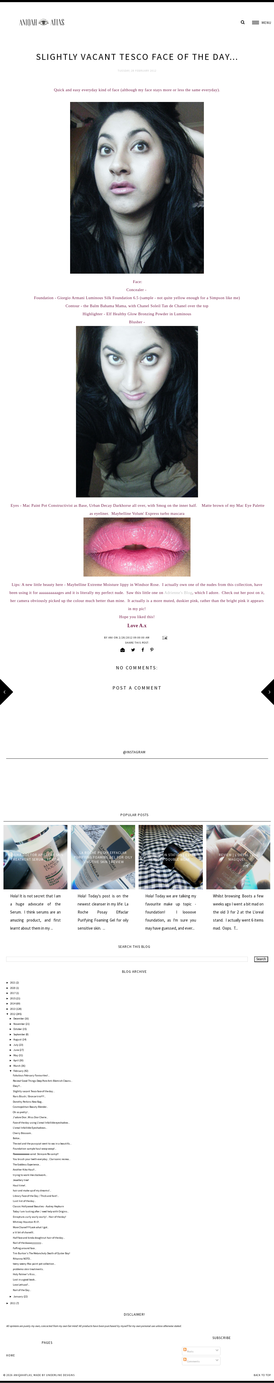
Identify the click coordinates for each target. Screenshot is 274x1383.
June (16, 1050)
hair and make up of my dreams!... (32, 1190)
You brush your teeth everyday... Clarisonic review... (41, 1159)
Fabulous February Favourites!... (31, 1075)
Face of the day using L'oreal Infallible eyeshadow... (41, 1122)
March (17, 1065)
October (17, 1029)
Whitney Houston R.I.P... (26, 1222)
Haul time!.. (19, 1185)
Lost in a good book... (24, 1279)
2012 (13, 1014)
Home (10, 1355)
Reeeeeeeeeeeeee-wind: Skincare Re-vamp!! (36, 1154)
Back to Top (262, 1375)
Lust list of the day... (24, 1201)
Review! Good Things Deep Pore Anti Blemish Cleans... (42, 1081)
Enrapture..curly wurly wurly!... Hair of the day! (39, 1217)
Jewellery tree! (21, 1180)
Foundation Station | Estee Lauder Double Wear (170, 857)
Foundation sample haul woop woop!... (34, 1148)
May (16, 1055)
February (18, 1071)
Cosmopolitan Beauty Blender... (30, 1107)
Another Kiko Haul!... (24, 1169)
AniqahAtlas (23, 1375)
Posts (188, 1351)
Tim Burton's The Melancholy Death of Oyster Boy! (41, 1253)
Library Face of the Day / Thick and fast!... (36, 1196)
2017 (13, 993)
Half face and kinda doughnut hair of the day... (39, 1237)
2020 (13, 988)
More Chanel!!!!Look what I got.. (30, 1227)
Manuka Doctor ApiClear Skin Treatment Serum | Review (35, 857)
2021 (13, 982)
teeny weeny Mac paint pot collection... (34, 1263)
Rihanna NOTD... (22, 1258)
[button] (261, 22)
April (16, 1060)
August (17, 1039)
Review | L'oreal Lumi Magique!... (238, 857)
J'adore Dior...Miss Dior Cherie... (30, 1117)
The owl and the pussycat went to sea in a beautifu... (42, 1143)
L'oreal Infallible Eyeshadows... (30, 1127)
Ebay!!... (17, 1086)
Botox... (17, 1138)
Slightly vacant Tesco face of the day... (34, 1091)
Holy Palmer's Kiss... (24, 1274)
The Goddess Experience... (26, 1164)
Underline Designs (60, 1375)
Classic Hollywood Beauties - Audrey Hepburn (38, 1206)
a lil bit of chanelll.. (23, 1232)
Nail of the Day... (22, 1290)
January (18, 1296)
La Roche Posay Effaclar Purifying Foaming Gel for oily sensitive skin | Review (103, 857)
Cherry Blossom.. (22, 1133)
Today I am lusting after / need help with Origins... (41, 1211)
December (19, 1018)
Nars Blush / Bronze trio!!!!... (29, 1096)
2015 (13, 998)
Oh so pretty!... (21, 1112)
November (19, 1024)
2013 (13, 1009)
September (19, 1034)
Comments (191, 1361)
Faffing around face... (24, 1248)
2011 (13, 1303)
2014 (13, 1003)
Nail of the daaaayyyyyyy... (28, 1243)
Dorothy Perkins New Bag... (28, 1101)
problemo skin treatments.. (28, 1269)
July (16, 1045)
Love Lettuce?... (21, 1284)
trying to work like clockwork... (30, 1175)
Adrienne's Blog (178, 592)
